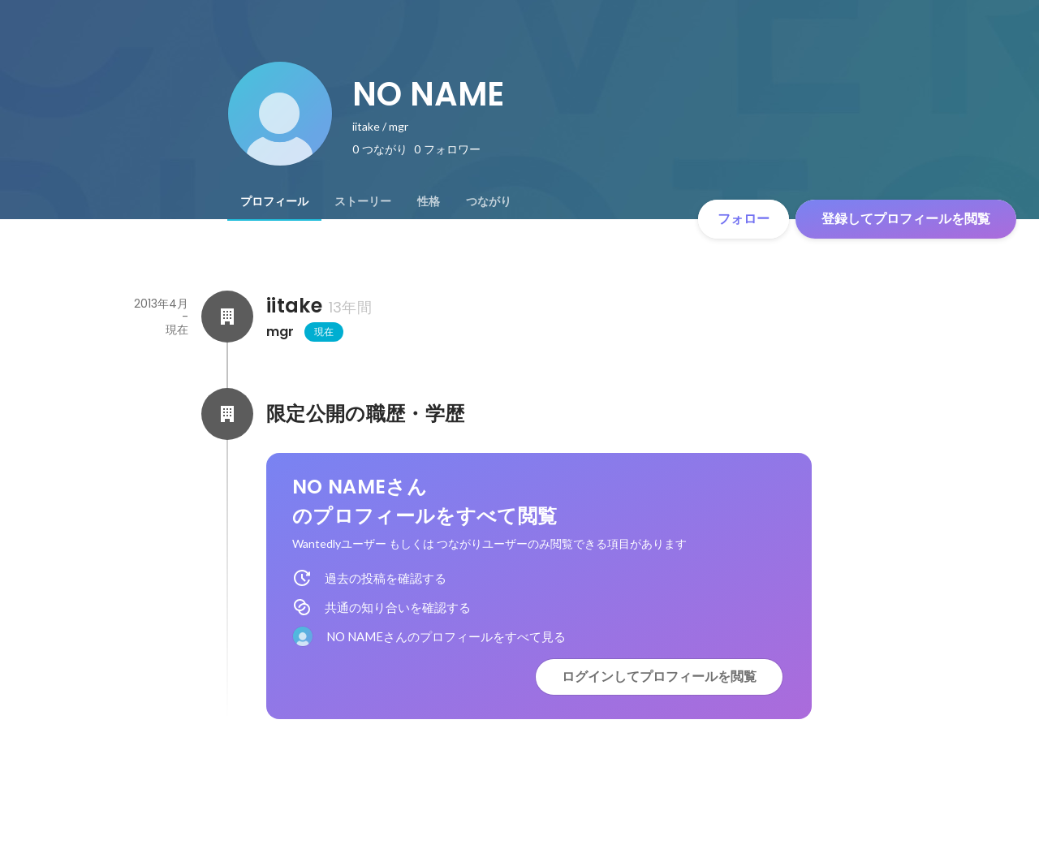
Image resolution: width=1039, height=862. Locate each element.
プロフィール (274, 201)
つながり (488, 201)
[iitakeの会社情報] (227, 317)
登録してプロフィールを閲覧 (905, 218)
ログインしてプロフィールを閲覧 (659, 676)
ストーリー (362, 201)
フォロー (744, 218)
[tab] (274, 201)
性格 (428, 201)
